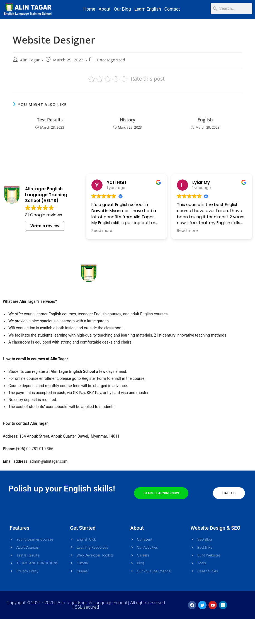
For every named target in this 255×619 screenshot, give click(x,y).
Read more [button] (101, 230)
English (205, 120)
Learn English (147, 9)
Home (89, 9)
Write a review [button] (44, 229)
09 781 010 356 (39, 449)
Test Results (50, 120)
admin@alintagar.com (49, 461)
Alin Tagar (30, 60)
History (127, 120)
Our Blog (122, 9)
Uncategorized (111, 60)
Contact (172, 9)
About (105, 9)
